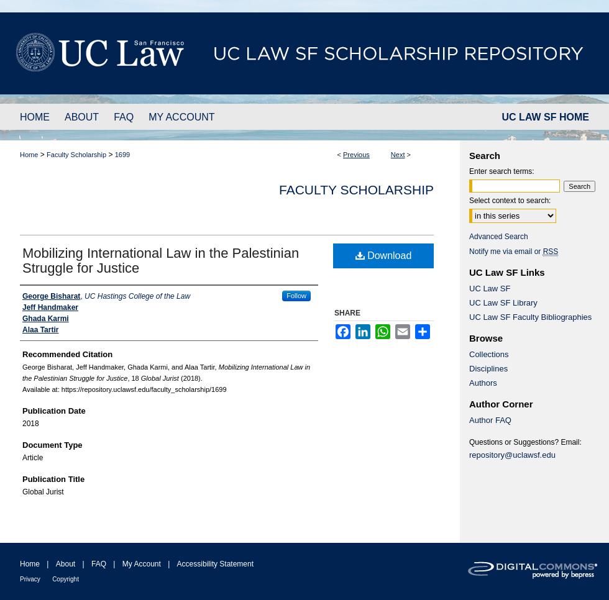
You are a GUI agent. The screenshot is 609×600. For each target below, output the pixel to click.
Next (398, 154)
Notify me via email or (513, 251)
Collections (489, 354)
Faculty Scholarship (76, 154)
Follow (296, 295)
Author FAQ (490, 420)
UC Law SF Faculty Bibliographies (530, 317)
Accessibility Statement (215, 564)
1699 (122, 154)
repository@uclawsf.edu (512, 455)
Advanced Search (498, 236)
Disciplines (488, 368)
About (65, 564)
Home (29, 154)
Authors (483, 383)
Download (383, 255)
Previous (356, 154)
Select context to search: (510, 200)
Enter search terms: (501, 171)
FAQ (98, 564)
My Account (141, 564)
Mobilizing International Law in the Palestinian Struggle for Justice (160, 260)
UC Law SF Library (503, 302)
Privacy (30, 579)
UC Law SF (489, 288)
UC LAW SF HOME (545, 117)
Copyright (65, 579)
